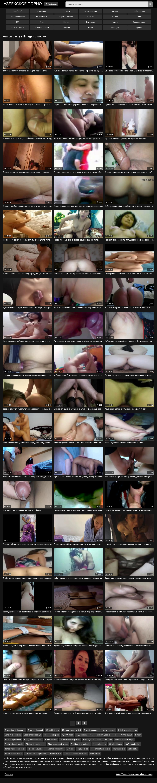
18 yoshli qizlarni (52, 735)
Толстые (66, 29)
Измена (115, 24)
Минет (66, 24)
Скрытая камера (66, 18)
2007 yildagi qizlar (132, 749)
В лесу (138, 740)
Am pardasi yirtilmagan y (15, 735)
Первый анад (82, 754)
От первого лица (17, 29)
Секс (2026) (17, 13)
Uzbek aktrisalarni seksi (127, 735)
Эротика (66, 13)
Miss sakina (95, 759)
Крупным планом (42, 29)
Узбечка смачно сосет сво (75, 759)
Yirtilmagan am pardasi (92, 745)
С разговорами (91, 13)
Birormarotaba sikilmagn (58, 749)
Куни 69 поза (67, 740)
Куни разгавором (51, 740)
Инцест (115, 18)
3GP (17, 24)
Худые (90, 29)
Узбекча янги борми (13, 759)
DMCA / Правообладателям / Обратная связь (134, 780)
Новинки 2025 (55, 759)
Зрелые (139, 29)
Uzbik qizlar (132, 754)
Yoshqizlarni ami (99, 749)
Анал (42, 24)
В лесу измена (51, 745)
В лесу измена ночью (33, 745)
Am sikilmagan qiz (91, 735)
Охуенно (70, 754)
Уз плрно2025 (126, 740)
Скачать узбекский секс (107, 740)
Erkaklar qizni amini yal (124, 745)
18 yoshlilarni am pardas (70, 745)
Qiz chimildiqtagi (115, 749)
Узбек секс (9, 780)
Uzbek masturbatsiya (32, 740)
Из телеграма (41, 18)
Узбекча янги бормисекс (35, 759)
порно (24, 4)
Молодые (115, 29)
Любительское (139, 13)
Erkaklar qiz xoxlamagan (35, 749)
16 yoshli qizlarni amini (55, 754)
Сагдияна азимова (13, 740)
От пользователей (17, 18)
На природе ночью (13, 745)
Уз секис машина (35, 754)
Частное (115, 13)
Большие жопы (139, 24)
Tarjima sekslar (119, 754)
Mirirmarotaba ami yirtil (71, 735)
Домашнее (41, 13)
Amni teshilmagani (35, 735)
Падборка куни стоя (84, 740)
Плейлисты (56, 4)
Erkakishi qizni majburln (80, 749)
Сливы (139, 18)
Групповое (90, 24)
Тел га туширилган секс (15, 754)
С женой (90, 18)
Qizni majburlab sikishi (14, 749)
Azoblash (108, 745)
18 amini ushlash (108, 735)
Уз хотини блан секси (100, 754)
